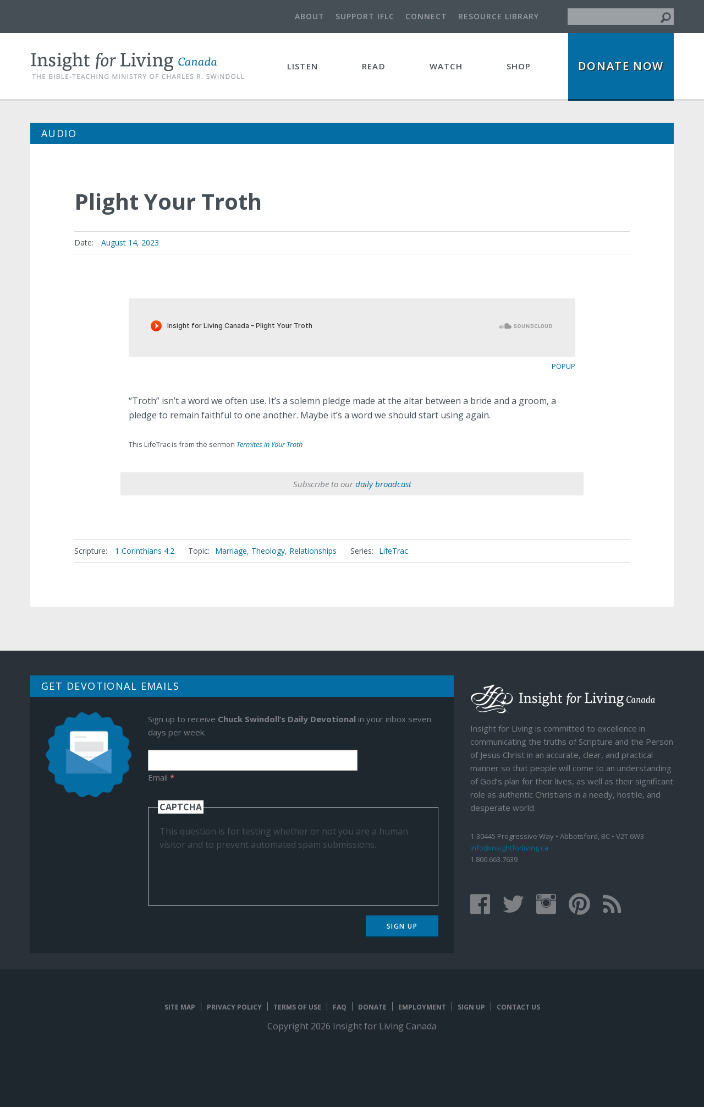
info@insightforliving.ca (509, 848)
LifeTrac (393, 551)
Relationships (313, 551)
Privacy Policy (234, 1007)
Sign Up (402, 926)
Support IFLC (365, 16)
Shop (519, 66)
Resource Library (498, 16)
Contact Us (518, 1007)
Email (161, 777)
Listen (302, 66)
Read (374, 66)
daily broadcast (383, 483)
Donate (372, 1007)
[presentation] (243, 872)
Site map (179, 1007)
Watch (446, 66)
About (309, 16)
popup (563, 366)
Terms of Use (297, 1007)
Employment (422, 1007)
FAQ (339, 1007)
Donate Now (621, 65)
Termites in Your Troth (269, 444)
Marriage (231, 551)
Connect (426, 16)
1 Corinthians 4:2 (144, 551)
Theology (268, 551)
